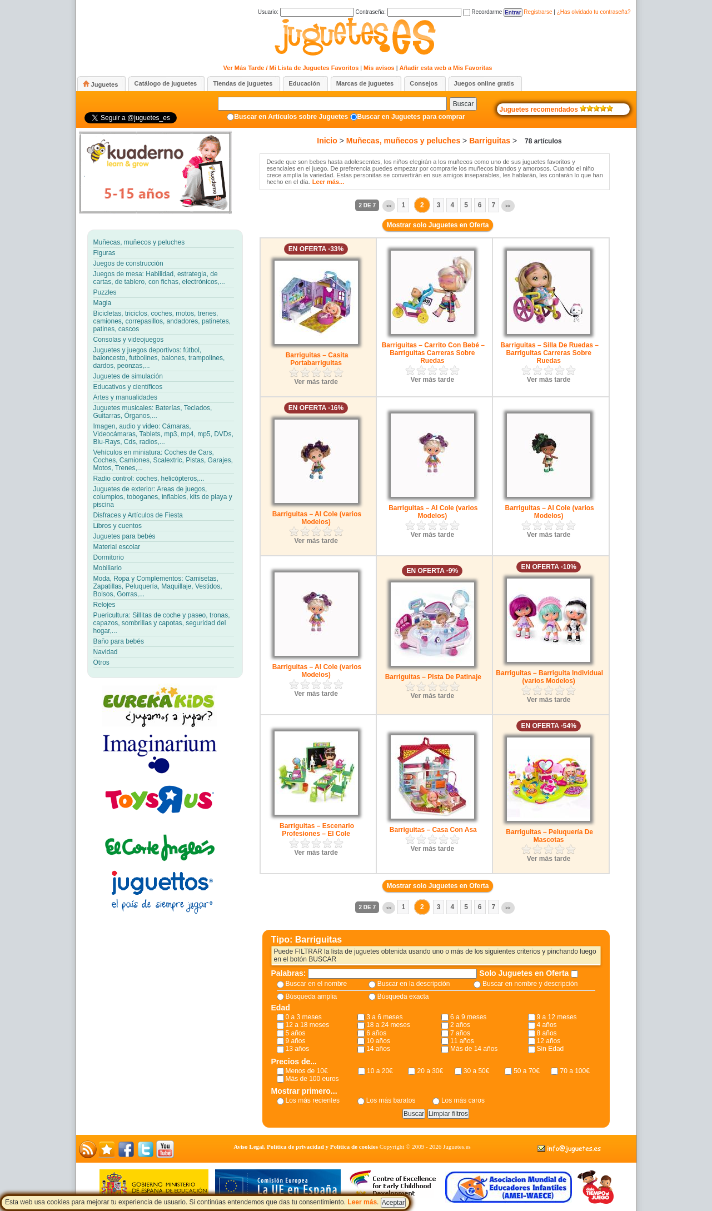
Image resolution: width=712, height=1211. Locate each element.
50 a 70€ (527, 1071)
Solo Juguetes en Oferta (525, 973)
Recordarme (482, 12)
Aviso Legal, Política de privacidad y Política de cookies (305, 1146)
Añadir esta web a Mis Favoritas (446, 67)
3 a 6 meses (384, 1017)
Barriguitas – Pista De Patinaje (433, 677)
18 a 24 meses (388, 1025)
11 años (462, 1041)
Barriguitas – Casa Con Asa (433, 830)
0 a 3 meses (304, 1017)
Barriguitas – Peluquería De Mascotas (549, 836)
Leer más (362, 1202)
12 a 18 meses (308, 1025)
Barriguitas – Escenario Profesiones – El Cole (317, 830)
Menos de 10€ (307, 1071)
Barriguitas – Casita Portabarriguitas (317, 359)
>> (507, 205)
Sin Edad (550, 1049)
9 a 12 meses (557, 1017)
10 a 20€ (380, 1071)
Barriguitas (489, 140)
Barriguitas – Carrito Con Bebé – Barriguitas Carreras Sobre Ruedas (433, 353)
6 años (376, 1033)
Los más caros (463, 1100)
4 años (547, 1025)
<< (388, 205)
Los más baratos (391, 1100)
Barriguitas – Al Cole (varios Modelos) (316, 518)
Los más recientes (313, 1100)
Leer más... (328, 181)
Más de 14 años (473, 1049)
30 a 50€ (477, 1071)
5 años (296, 1033)
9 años (296, 1041)
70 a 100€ (574, 1071)
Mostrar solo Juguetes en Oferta (437, 225)
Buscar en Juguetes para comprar (411, 117)
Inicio (327, 140)
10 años (378, 1041)
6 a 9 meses (468, 1017)
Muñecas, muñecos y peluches (403, 140)
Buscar (463, 104)
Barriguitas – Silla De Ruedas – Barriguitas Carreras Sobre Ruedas (549, 353)
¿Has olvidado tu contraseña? (594, 12)
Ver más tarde (316, 382)
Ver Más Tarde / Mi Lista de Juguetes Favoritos (291, 67)
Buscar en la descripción (413, 984)
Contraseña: (408, 12)
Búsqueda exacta (403, 996)
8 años (547, 1033)
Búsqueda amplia (311, 996)
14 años (378, 1049)
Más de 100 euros (312, 1079)
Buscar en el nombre (316, 984)
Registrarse (538, 12)
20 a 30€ (430, 1071)
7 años (460, 1033)
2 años (460, 1025)
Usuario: (306, 12)
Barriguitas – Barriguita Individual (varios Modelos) (549, 677)
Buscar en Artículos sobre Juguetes (291, 117)
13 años (298, 1049)
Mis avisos (379, 67)
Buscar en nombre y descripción (529, 984)
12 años (549, 1041)
